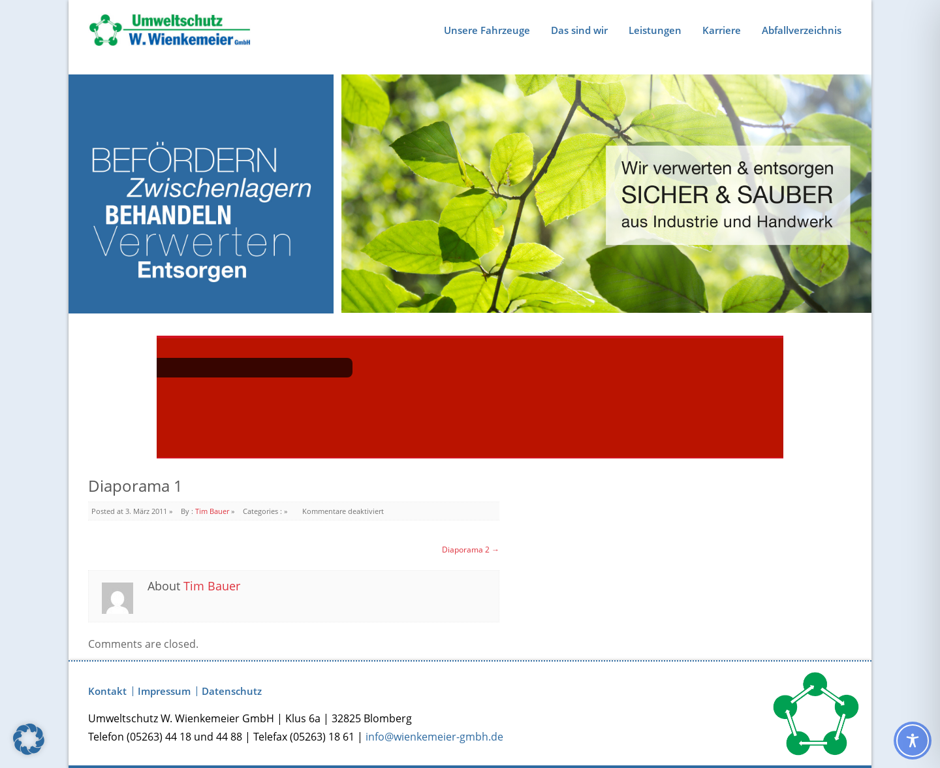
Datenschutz (232, 691)
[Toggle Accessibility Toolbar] (912, 740)
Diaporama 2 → (470, 549)
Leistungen (655, 30)
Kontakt (107, 691)
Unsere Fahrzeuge (487, 30)
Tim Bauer (212, 511)
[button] (28, 739)
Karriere (721, 30)
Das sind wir (579, 30)
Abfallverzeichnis (801, 30)
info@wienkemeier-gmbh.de (434, 736)
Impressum (164, 691)
